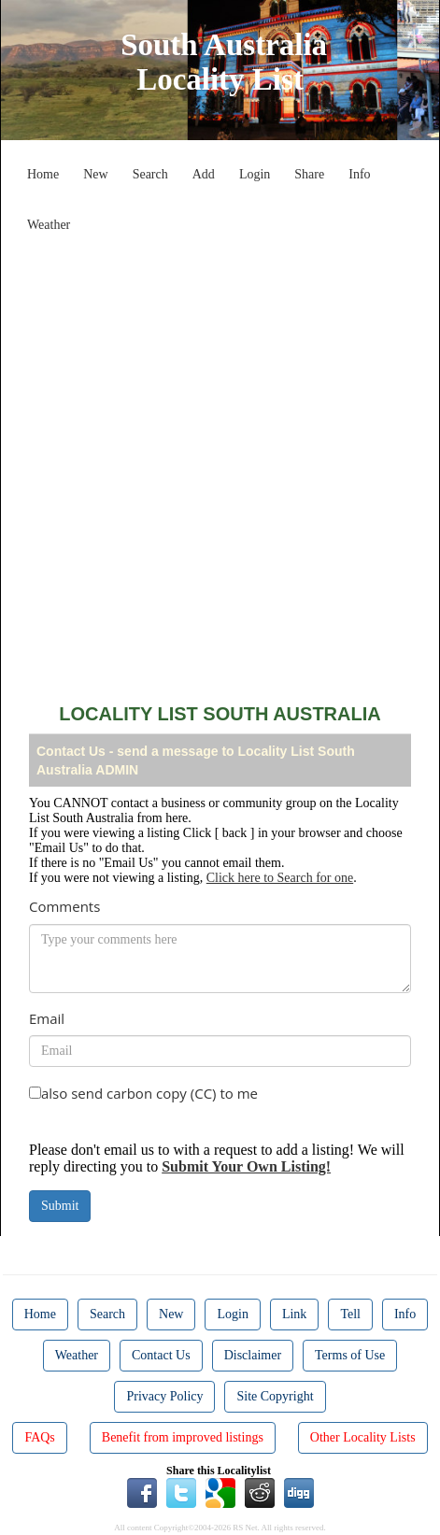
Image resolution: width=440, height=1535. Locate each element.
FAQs (39, 1437)
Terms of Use (350, 1355)
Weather (48, 225)
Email (46, 1018)
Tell (350, 1314)
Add (203, 174)
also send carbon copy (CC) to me (149, 1093)
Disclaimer (252, 1355)
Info (359, 174)
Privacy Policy (164, 1396)
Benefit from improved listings (182, 1437)
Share (309, 174)
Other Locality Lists (363, 1437)
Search (150, 174)
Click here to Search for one (279, 878)
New (95, 174)
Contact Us (161, 1355)
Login (254, 174)
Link (294, 1314)
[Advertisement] (220, 461)
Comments (64, 906)
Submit (59, 1206)
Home (43, 174)
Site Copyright (274, 1396)
